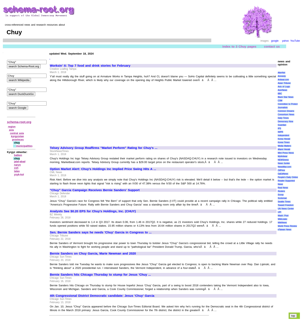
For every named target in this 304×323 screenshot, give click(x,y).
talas (17, 171)
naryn (17, 164)
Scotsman (282, 198)
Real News (283, 188)
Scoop (280, 195)
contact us (272, 46)
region (12, 126)
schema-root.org (19, 122)
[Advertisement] (84, 112)
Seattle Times (284, 202)
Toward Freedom (286, 205)
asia (11, 130)
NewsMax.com (284, 167)
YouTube (295, 40)
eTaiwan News (284, 229)
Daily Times (283, 118)
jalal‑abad (19, 161)
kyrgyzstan (17, 136)
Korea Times (284, 142)
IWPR (280, 132)
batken (18, 155)
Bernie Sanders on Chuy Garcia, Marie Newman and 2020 (93, 253)
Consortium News (286, 114)
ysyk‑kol (19, 174)
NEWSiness (283, 160)
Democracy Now (285, 121)
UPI (279, 212)
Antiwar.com (283, 80)
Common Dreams (286, 111)
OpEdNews (283, 174)
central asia (17, 133)
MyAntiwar (282, 156)
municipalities (24, 146)
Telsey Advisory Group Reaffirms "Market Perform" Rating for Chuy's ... (103, 148)
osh (16, 168)
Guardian (282, 125)
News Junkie (284, 163)
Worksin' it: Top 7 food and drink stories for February (90, 65)
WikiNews (282, 222)
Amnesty (282, 76)
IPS (279, 128)
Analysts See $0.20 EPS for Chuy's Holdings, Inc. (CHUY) (93, 211)
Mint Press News (286, 153)
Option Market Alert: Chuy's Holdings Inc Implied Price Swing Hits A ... (103, 169)
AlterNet (281, 73)
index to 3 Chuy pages (239, 46)
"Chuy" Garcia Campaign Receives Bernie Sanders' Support (95, 190)
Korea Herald (284, 139)
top (293, 315)
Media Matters (284, 146)
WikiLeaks (282, 219)
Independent (283, 135)
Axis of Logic (284, 87)
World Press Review (287, 226)
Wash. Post (283, 216)
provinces (18, 139)
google (275, 40)
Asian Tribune (284, 83)
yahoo (285, 40)
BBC (280, 93)
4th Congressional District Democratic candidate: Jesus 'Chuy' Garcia (102, 295)
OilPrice (281, 170)
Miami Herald (284, 149)
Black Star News (286, 97)
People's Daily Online (288, 177)
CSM (280, 100)
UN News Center (286, 209)
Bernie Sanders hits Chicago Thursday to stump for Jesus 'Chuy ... (100, 274)
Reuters (281, 191)
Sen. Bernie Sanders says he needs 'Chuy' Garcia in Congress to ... (101, 232)
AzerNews (282, 90)
